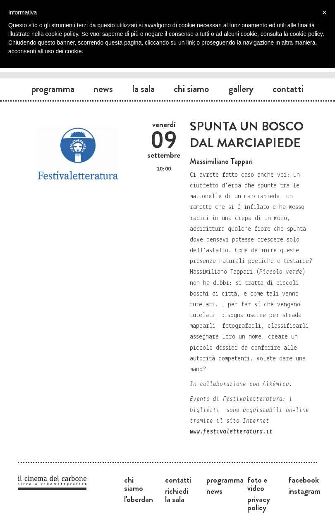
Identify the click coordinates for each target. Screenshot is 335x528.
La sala (143, 89)
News (103, 89)
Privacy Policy (258, 503)
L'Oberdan (138, 499)
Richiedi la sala (176, 495)
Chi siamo (191, 89)
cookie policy (306, 34)
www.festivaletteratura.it (231, 432)
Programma (52, 89)
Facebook (303, 479)
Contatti (288, 89)
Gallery (241, 89)
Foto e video (257, 484)
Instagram (304, 491)
